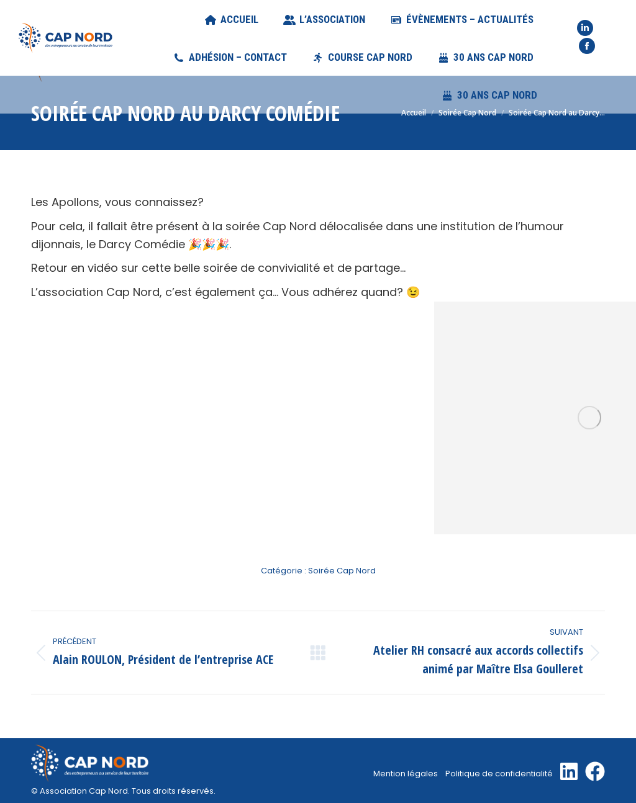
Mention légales (405, 773)
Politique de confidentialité (499, 773)
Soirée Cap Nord (342, 570)
